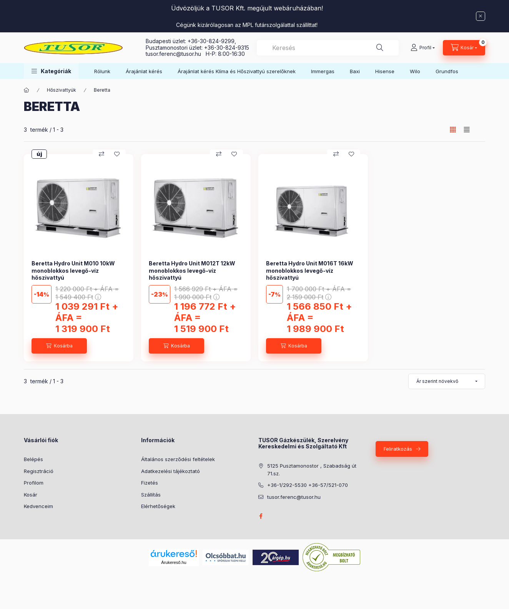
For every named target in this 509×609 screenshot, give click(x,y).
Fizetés (149, 483)
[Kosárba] (59, 346)
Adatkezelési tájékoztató (170, 471)
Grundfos (447, 71)
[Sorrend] (446, 381)
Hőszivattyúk (61, 90)
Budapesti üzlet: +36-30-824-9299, (192, 41)
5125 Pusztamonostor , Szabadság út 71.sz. (311, 469)
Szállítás (151, 495)
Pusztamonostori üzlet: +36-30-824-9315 (197, 47)
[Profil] (423, 47)
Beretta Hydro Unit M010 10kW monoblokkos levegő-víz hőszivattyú (73, 270)
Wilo (415, 71)
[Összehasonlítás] (101, 154)
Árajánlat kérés (144, 71)
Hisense (384, 71)
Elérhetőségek (158, 506)
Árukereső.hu (173, 562)
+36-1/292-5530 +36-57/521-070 (307, 485)
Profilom (33, 483)
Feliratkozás (398, 449)
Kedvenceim (38, 506)
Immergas (322, 71)
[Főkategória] (26, 90)
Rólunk (102, 71)
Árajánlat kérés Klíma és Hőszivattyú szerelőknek (237, 71)
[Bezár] (480, 16)
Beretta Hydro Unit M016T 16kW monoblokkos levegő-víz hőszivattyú (309, 270)
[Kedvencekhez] (117, 154)
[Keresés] (380, 47)
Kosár (30, 495)
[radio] (467, 130)
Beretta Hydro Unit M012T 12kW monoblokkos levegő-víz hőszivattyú (192, 270)
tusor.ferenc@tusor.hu (176, 53)
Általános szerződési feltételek (178, 459)
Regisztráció (38, 471)
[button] (51, 71)
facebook (260, 516)
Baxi (355, 71)
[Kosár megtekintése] (464, 47)
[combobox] (328, 47)
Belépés (33, 459)
